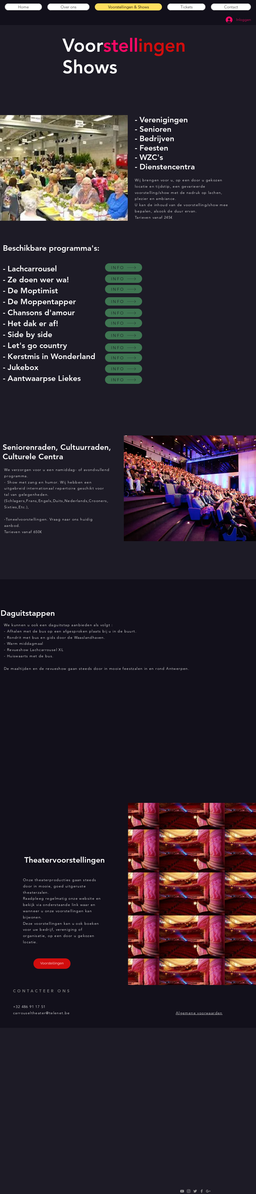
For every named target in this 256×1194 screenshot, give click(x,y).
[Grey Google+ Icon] (208, 1191)
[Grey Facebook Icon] (201, 1191)
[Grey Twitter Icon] (195, 1191)
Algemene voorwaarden (199, 1013)
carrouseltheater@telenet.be (41, 1013)
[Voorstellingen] (52, 963)
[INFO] (123, 267)
